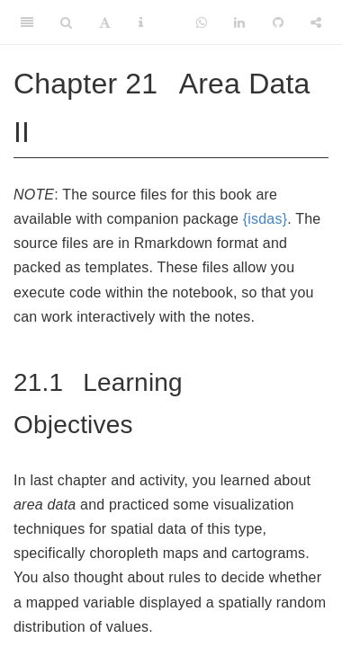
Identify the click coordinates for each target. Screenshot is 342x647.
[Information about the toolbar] (141, 22)
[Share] (316, 22)
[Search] (66, 22)
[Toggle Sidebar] (27, 22)
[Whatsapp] (201, 22)
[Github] (278, 22)
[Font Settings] (105, 22)
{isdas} (265, 218)
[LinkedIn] (239, 22)
